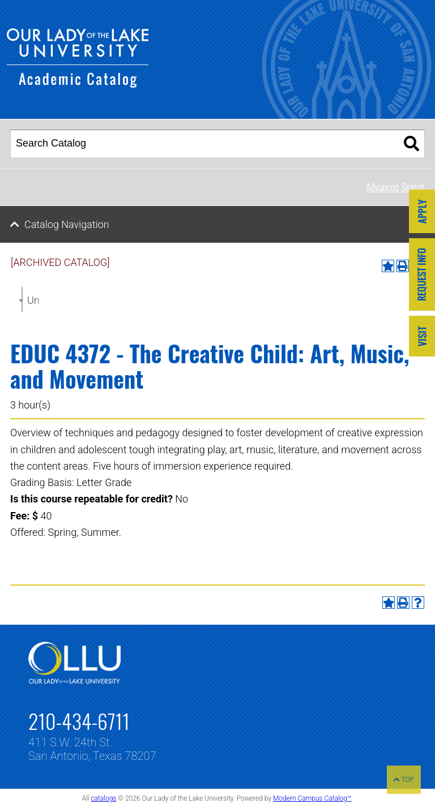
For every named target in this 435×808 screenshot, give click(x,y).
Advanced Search (395, 186)
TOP (404, 779)
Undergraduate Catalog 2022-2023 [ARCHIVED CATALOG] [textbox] (33, 300)
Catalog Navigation (66, 224)
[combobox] (22, 299)
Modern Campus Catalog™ (312, 798)
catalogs (103, 798)
